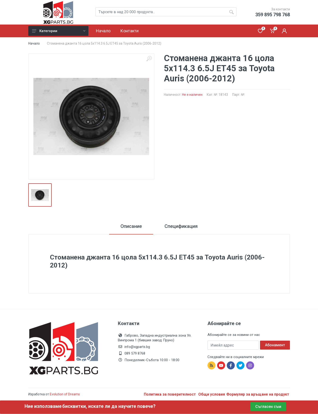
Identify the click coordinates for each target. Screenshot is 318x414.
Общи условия (211, 394)
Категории (58, 31)
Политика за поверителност (170, 394)
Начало (34, 43)
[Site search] (165, 11)
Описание (131, 226)
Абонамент (275, 345)
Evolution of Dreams (64, 394)
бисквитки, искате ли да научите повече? (109, 406)
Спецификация (181, 226)
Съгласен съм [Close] (268, 406)
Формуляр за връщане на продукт (257, 394)
